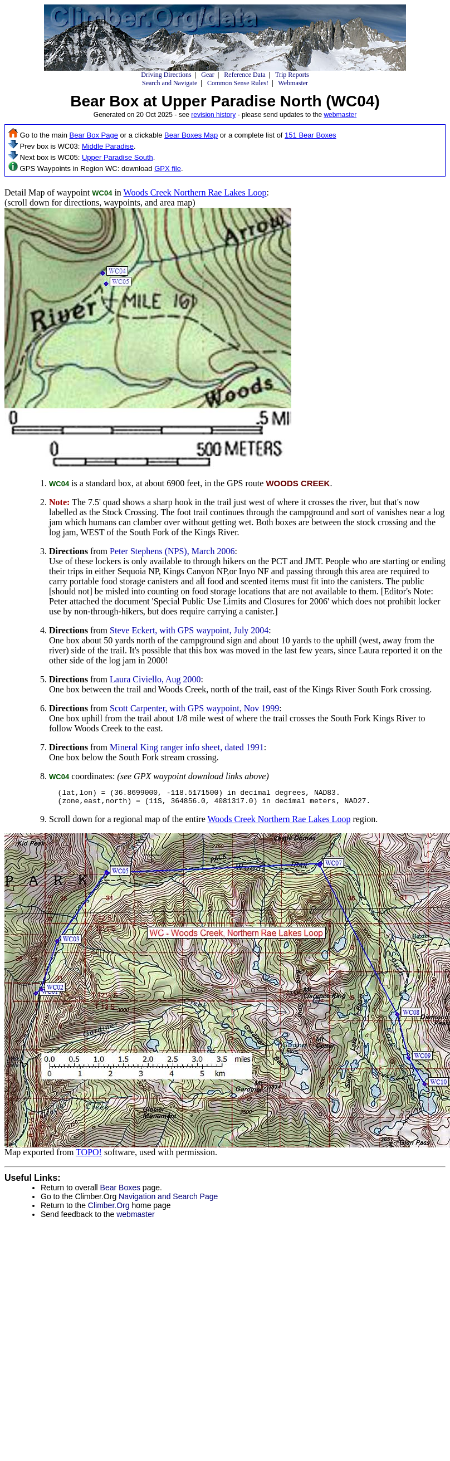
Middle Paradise (108, 146)
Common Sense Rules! (237, 83)
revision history (213, 115)
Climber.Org (109, 1208)
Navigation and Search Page (168, 1199)
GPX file (167, 168)
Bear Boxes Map (191, 135)
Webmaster (293, 83)
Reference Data (244, 75)
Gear (207, 75)
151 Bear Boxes (310, 135)
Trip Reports (292, 75)
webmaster (340, 115)
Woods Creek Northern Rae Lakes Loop (195, 192)
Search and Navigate (169, 83)
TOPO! (89, 1155)
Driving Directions (166, 75)
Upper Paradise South (117, 157)
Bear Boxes (120, 1190)
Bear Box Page (94, 135)
